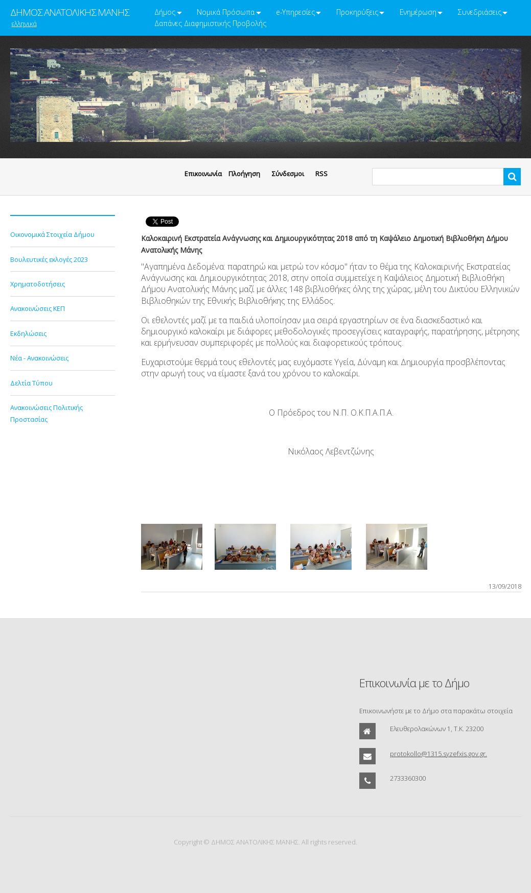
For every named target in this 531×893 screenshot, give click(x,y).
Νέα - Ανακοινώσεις (39, 358)
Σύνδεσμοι (288, 173)
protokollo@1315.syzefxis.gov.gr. (438, 753)
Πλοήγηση (244, 173)
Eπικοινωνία (203, 173)
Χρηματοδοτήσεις (37, 283)
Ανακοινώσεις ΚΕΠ (37, 308)
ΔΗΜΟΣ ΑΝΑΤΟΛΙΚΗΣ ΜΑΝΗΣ (69, 12)
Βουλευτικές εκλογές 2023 (49, 259)
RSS (321, 173)
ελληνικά (24, 23)
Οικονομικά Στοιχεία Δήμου (52, 234)
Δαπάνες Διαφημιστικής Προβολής (210, 23)
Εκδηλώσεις (28, 333)
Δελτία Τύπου (31, 383)
